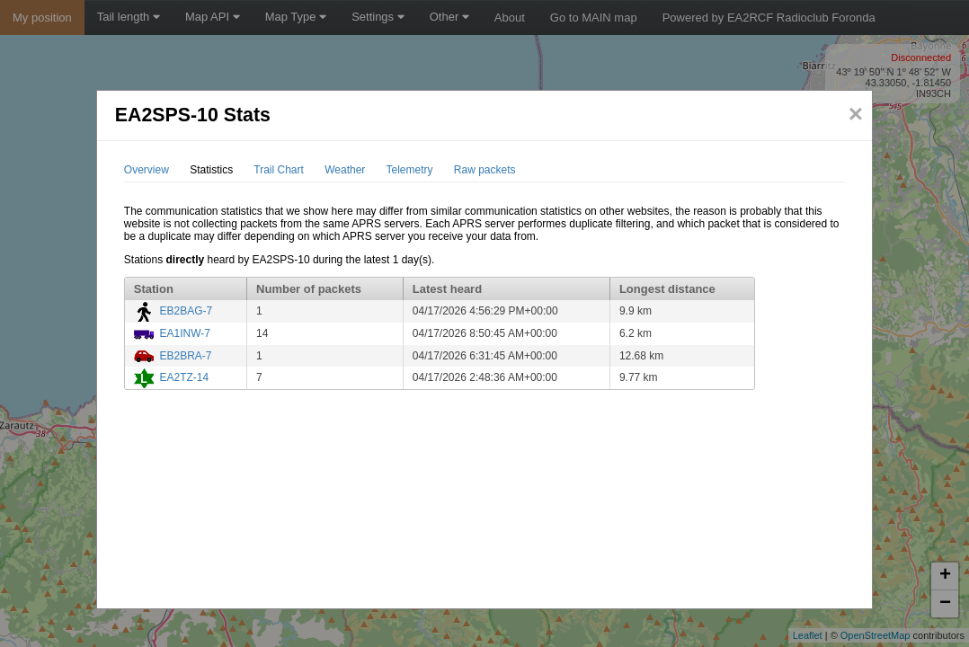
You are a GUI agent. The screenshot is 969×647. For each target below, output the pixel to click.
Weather (344, 170)
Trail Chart (278, 170)
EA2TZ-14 (184, 377)
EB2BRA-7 (185, 356)
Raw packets (485, 170)
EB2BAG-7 (185, 311)
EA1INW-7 (184, 333)
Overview (146, 170)
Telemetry (409, 170)
